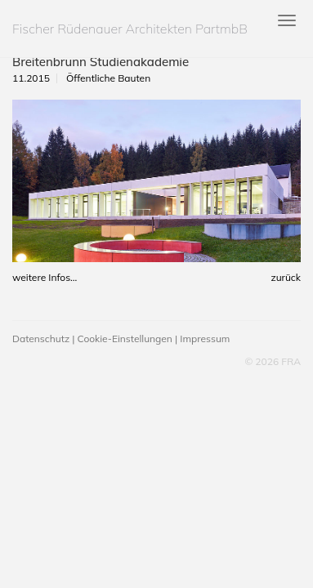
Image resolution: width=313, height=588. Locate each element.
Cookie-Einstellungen (125, 338)
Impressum (205, 338)
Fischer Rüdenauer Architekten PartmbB (130, 28)
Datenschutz (40, 338)
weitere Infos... (44, 277)
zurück (286, 277)
